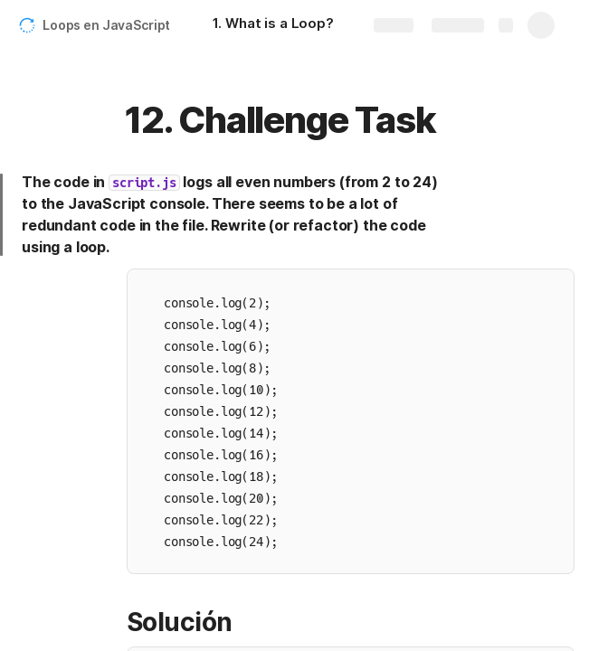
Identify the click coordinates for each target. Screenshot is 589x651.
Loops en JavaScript (106, 25)
